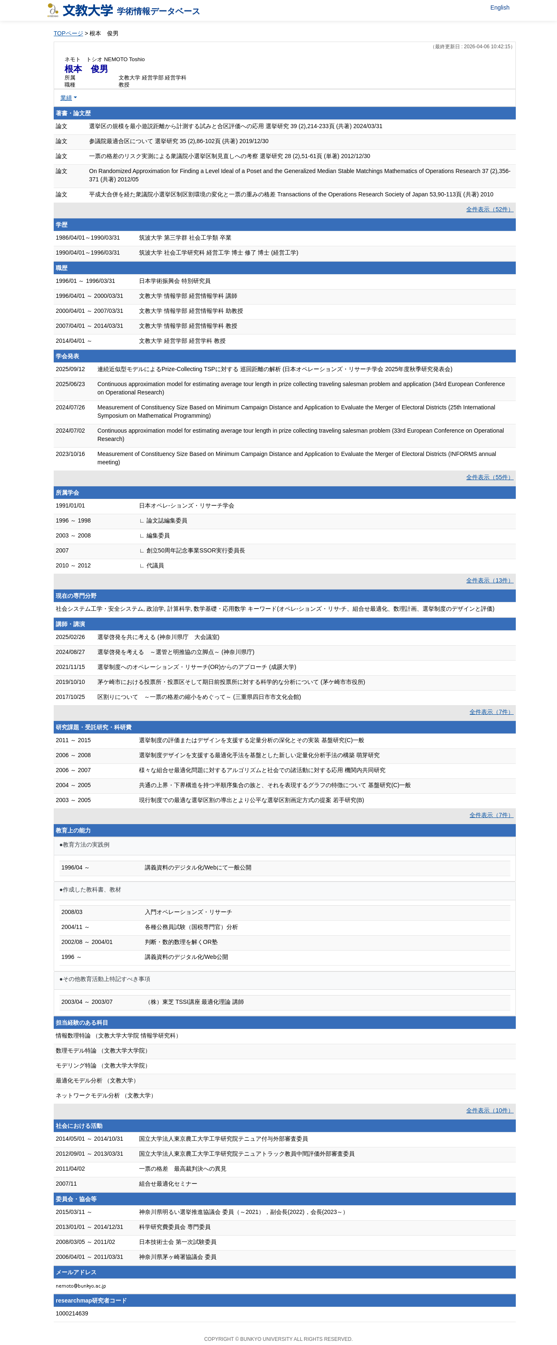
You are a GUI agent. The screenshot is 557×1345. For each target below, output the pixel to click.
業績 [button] (66, 97)
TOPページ (68, 33)
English (500, 7)
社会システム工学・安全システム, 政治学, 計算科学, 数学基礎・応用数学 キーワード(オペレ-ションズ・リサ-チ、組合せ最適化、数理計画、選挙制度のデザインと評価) (275, 608)
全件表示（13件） (490, 580)
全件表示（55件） (490, 477)
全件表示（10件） (490, 1110)
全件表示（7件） (492, 711)
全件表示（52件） (490, 209)
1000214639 (72, 1313)
